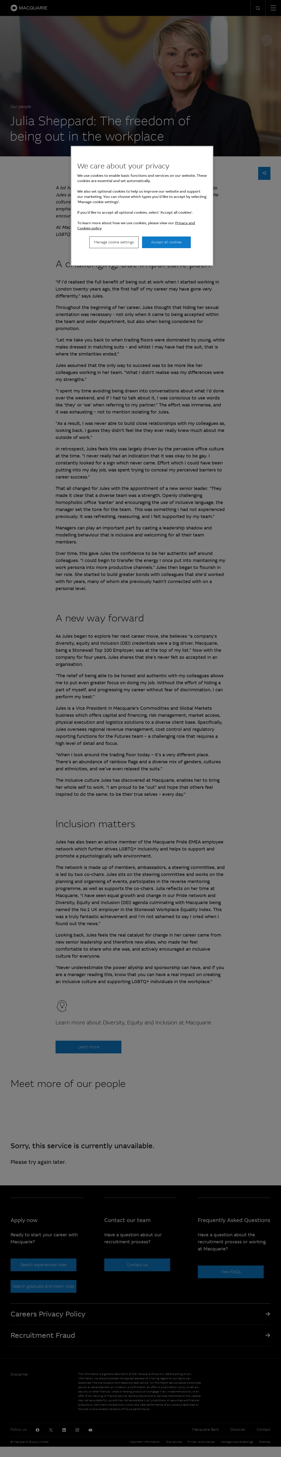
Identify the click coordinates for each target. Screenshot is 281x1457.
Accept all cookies (166, 242)
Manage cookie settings (114, 242)
